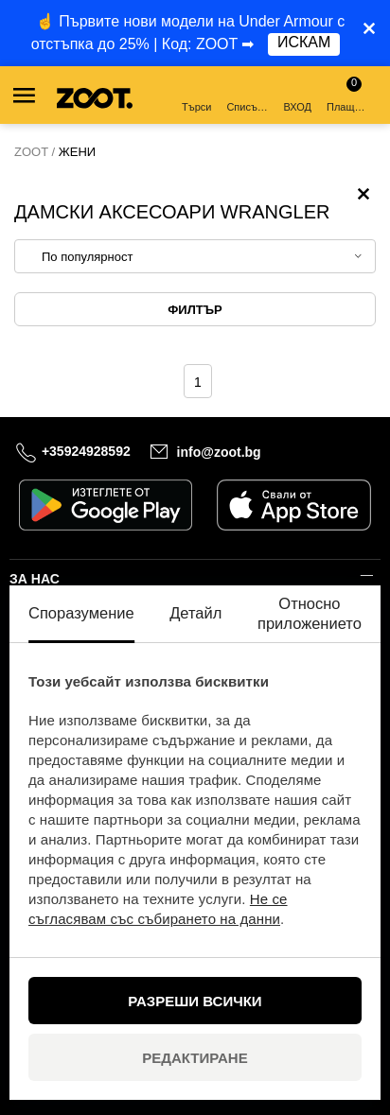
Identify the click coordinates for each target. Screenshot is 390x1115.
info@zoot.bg (219, 452)
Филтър (195, 310)
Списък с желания (248, 96)
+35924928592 (86, 451)
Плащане (349, 95)
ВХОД (297, 96)
